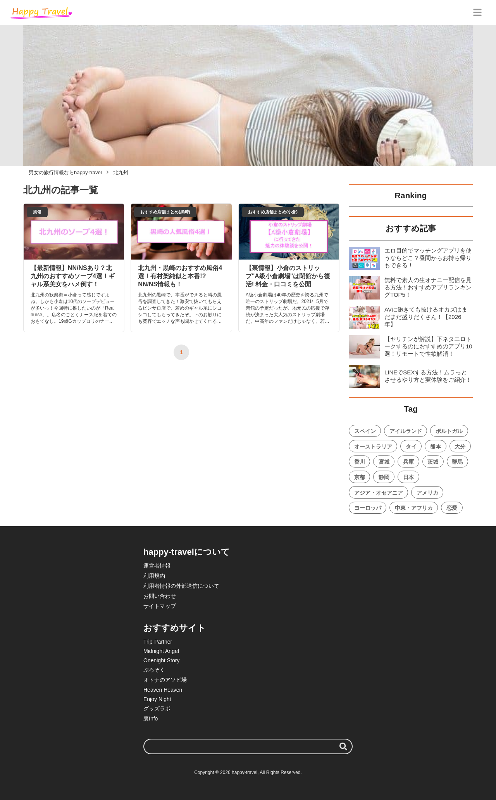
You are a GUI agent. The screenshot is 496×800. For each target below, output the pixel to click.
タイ (411, 446)
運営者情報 (156, 566)
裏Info (150, 718)
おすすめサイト (174, 628)
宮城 (384, 462)
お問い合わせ (159, 596)
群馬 (457, 462)
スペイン (365, 431)
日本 (408, 477)
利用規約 (154, 576)
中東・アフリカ (414, 508)
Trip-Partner (157, 642)
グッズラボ (156, 708)
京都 (359, 477)
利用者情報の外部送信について (181, 586)
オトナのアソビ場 (165, 680)
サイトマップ (159, 606)
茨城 (432, 462)
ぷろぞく (154, 670)
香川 (359, 462)
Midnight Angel (161, 651)
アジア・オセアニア (378, 493)
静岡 (384, 477)
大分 (460, 446)
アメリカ (427, 493)
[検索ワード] (248, 746)
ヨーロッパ (367, 508)
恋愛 (451, 508)
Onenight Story (161, 660)
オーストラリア (373, 446)
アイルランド (405, 431)
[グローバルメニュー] (477, 12)
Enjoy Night (157, 699)
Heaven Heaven (162, 690)
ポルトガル (449, 431)
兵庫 (408, 462)
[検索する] (343, 746)
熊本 (435, 446)
